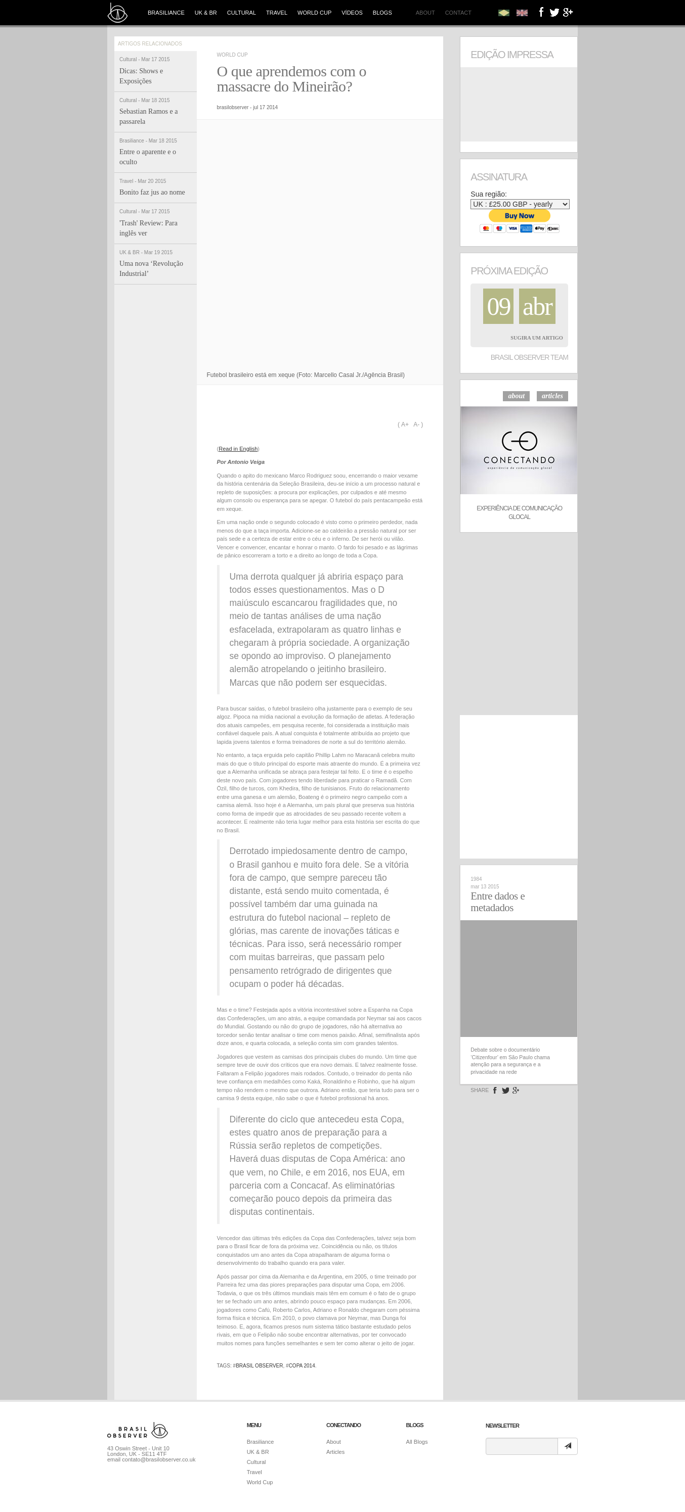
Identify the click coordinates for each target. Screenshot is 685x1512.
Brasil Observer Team (529, 357)
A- (416, 424)
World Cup (314, 13)
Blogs (382, 13)
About (425, 13)
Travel (276, 13)
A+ (405, 424)
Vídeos (352, 13)
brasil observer (259, 1365)
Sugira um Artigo (536, 338)
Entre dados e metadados (497, 902)
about (516, 396)
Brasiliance (166, 13)
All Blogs (417, 1442)
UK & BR (206, 13)
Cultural (241, 13)
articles (552, 396)
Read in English (238, 449)
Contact (458, 13)
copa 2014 (302, 1365)
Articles (335, 1452)
